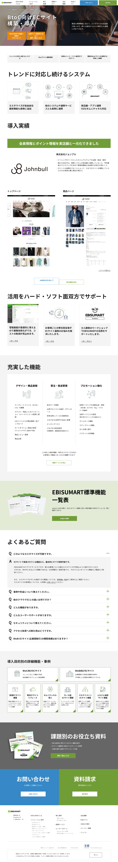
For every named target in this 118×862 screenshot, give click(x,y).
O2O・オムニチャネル (38, 842)
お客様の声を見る (45, 283)
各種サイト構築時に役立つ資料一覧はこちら (44, 36)
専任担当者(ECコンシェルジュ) (65, 845)
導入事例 (59, 827)
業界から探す (60, 830)
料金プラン (84, 831)
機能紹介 (15, 10)
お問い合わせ (52, 585)
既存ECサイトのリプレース (39, 840)
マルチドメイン (36, 846)
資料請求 (84, 805)
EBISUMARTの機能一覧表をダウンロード (19, 36)
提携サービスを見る (59, 465)
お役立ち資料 (65, 521)
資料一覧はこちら (63, 766)
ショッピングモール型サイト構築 (41, 844)
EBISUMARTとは (36, 827)
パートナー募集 (86, 840)
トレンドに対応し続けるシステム (20, 59)
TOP (8, 10)
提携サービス (60, 836)
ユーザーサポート (62, 840)
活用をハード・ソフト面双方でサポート (72, 59)
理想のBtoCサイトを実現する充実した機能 (98, 59)
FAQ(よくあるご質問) (62, 843)
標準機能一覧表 (63, 582)
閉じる (96, 855)
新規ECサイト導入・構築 (38, 838)
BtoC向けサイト (36, 834)
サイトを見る (104, 273)
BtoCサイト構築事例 (46, 59)
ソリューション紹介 (37, 831)
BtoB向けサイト (36, 836)
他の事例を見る (73, 283)
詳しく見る (15, 342)
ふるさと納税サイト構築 (38, 848)
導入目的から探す (61, 832)
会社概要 (84, 827)
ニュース (83, 844)
